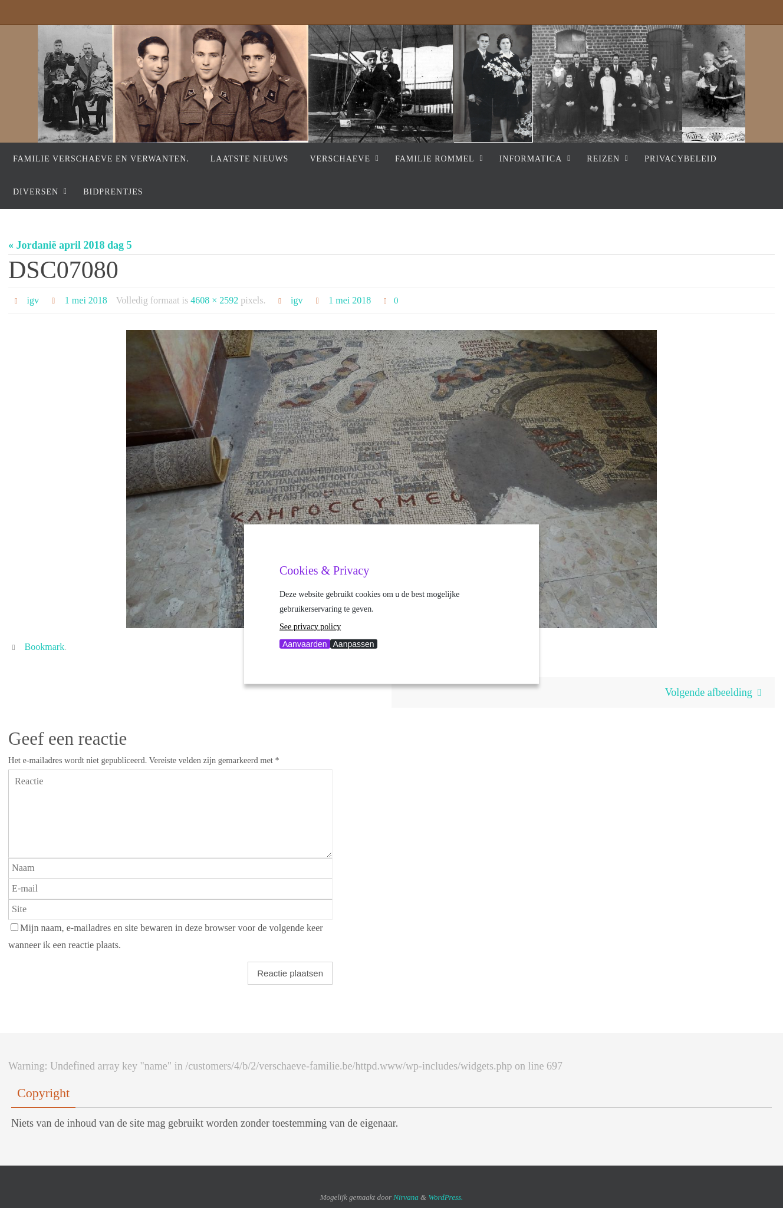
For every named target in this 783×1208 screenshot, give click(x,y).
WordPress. (445, 1197)
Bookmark (45, 647)
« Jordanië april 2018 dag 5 (70, 245)
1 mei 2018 (86, 300)
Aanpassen (353, 643)
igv (33, 300)
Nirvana (406, 1197)
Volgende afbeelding (716, 692)
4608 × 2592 (214, 300)
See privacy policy (310, 626)
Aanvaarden (304, 643)
